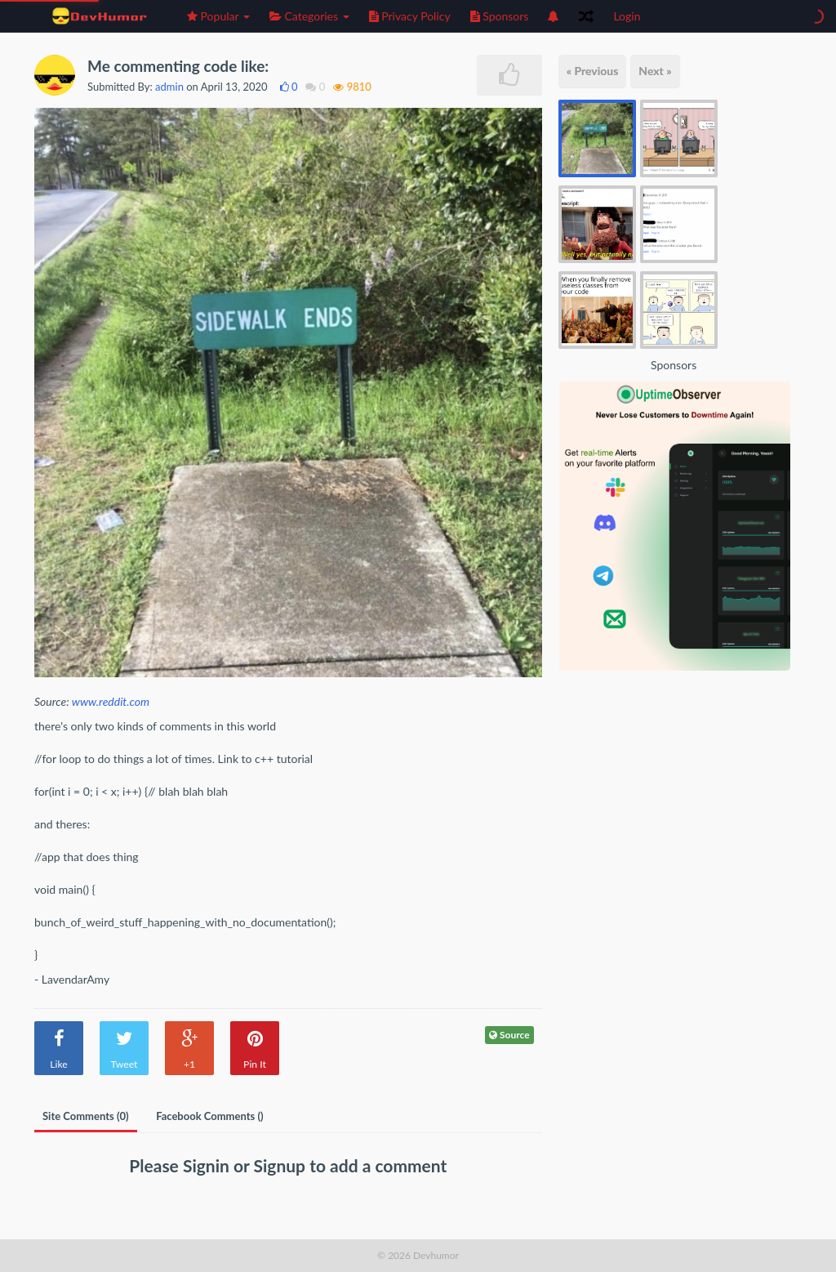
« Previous (593, 71)
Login (626, 16)
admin (169, 86)
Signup (282, 1165)
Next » (654, 71)
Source (509, 1035)
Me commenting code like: (178, 65)
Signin (208, 1165)
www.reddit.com (110, 701)
